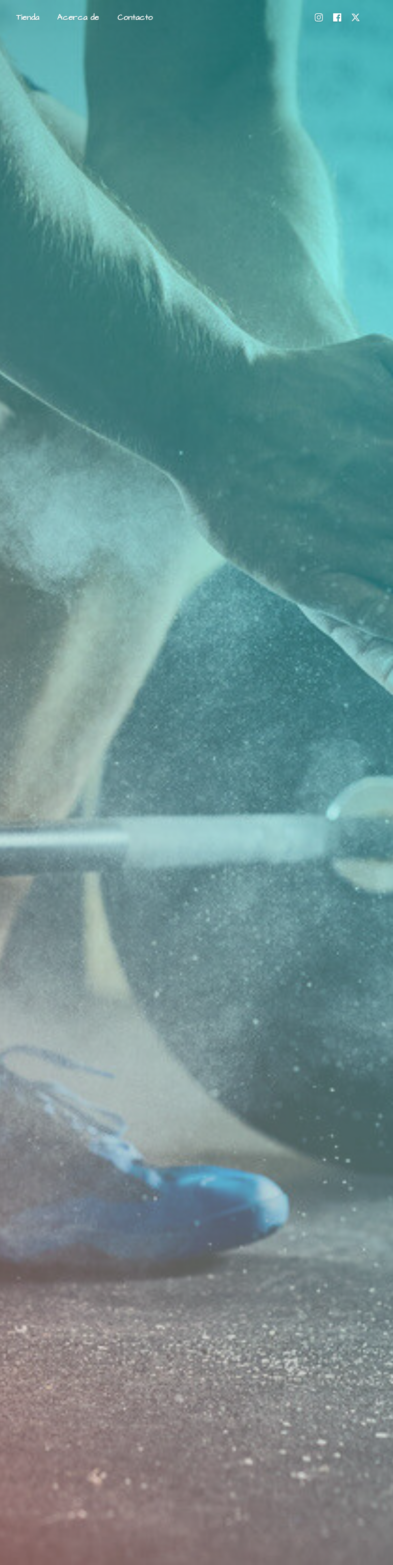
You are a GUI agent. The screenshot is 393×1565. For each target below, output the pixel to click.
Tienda (27, 17)
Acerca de (78, 17)
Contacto (134, 17)
